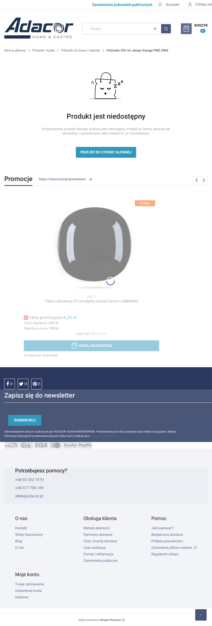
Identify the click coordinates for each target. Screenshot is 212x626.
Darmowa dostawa (97, 535)
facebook (9, 384)
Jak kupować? (162, 528)
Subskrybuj (25, 420)
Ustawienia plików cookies (172, 548)
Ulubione (21, 597)
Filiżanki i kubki (43, 50)
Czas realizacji (94, 548)
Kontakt (173, 4)
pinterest (36, 384)
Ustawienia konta (28, 591)
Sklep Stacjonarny (29, 535)
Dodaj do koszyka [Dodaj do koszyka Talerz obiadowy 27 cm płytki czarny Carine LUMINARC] (95, 346)
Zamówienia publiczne (100, 561)
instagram (23, 384)
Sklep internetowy (100, 619)
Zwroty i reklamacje (98, 554)
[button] (166, 28)
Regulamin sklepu (165, 554)
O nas (19, 548)
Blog (18, 541)
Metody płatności (96, 528)
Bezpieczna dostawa (167, 535)
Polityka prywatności (167, 541)
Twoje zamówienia (29, 584)
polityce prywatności (103, 435)
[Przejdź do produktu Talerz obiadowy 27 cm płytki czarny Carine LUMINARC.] (91, 243)
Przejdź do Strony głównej (106, 152)
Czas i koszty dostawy (100, 541)
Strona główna (15, 50)
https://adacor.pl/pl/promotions (66, 179)
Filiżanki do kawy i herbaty (80, 50)
